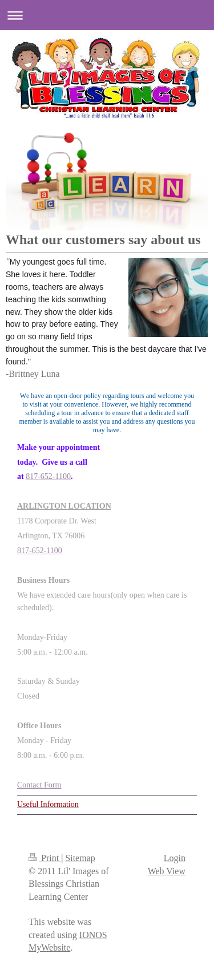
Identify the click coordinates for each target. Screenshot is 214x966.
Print (45, 858)
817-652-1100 (48, 476)
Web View (166, 871)
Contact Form (39, 785)
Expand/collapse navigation (107, 15)
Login (174, 858)
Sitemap (80, 858)
